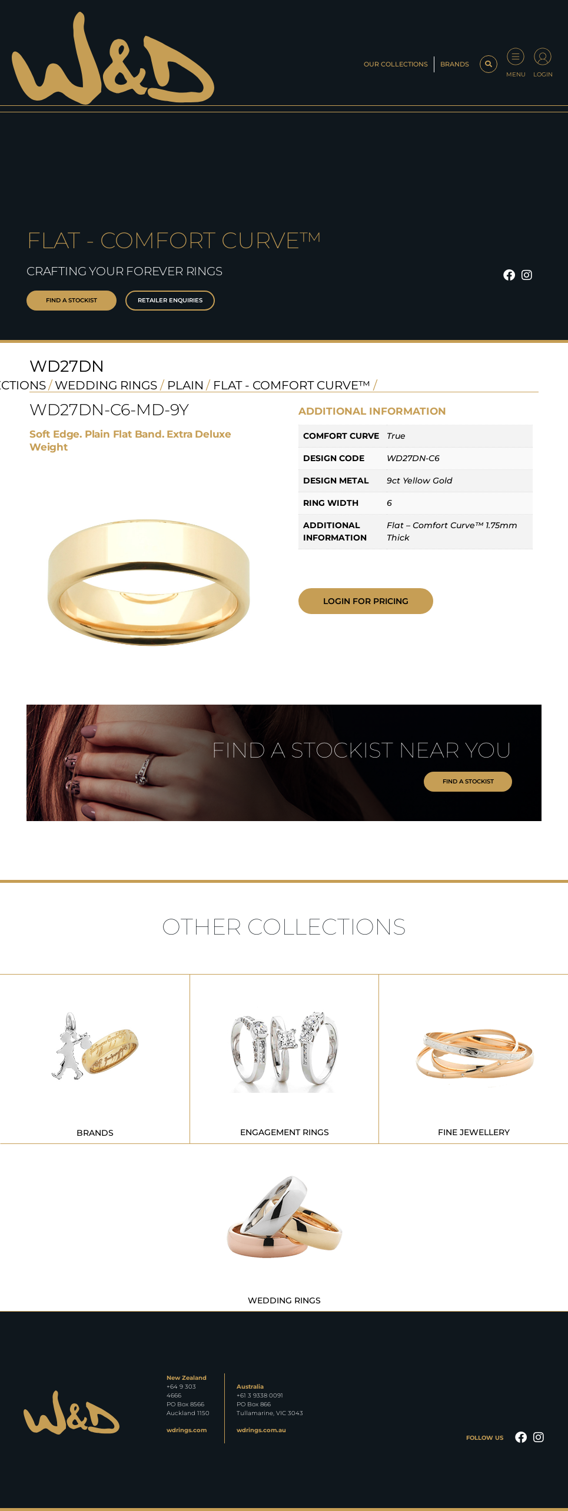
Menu (516, 74)
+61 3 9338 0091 (260, 1395)
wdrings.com (187, 1430)
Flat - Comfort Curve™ (291, 385)
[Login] (543, 56)
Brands (454, 64)
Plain (185, 385)
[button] (488, 64)
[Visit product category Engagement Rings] (284, 1059)
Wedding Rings (106, 385)
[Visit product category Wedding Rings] (284, 1227)
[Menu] (515, 56)
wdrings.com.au (261, 1430)
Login (543, 74)
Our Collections (396, 64)
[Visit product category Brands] (95, 1059)
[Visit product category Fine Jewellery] (474, 1059)
